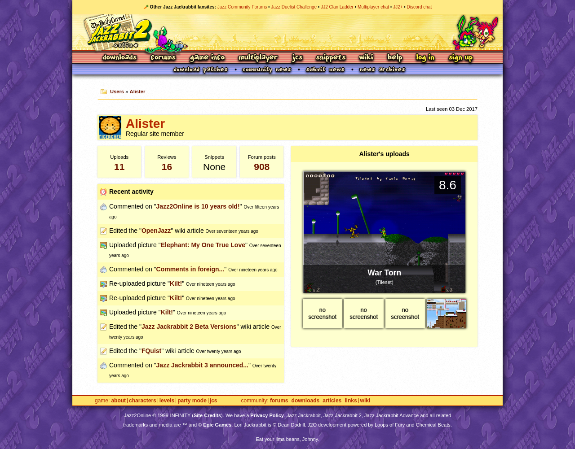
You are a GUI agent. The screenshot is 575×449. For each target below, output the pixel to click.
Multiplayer (258, 58)
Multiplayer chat (373, 6)
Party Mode (192, 400)
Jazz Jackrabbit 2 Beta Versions (189, 326)
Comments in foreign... (190, 269)
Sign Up (460, 58)
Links (351, 400)
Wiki (366, 58)
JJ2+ (397, 6)
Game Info (207, 58)
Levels (166, 400)
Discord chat (419, 6)
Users (117, 91)
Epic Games (217, 424)
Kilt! (176, 283)
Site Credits (207, 415)
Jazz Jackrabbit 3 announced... (202, 365)
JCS (297, 58)
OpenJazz (156, 230)
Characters (142, 400)
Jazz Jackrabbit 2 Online (287, 32)
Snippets (331, 58)
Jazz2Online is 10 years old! (198, 206)
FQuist (151, 350)
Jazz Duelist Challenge (294, 6)
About (118, 400)
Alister (138, 91)
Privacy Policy (267, 415)
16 (167, 166)
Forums (163, 58)
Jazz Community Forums (242, 6)
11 (119, 166)
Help (394, 58)
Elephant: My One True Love (203, 244)
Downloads (120, 58)
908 (262, 166)
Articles (332, 400)
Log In (425, 58)
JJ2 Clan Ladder (337, 6)
